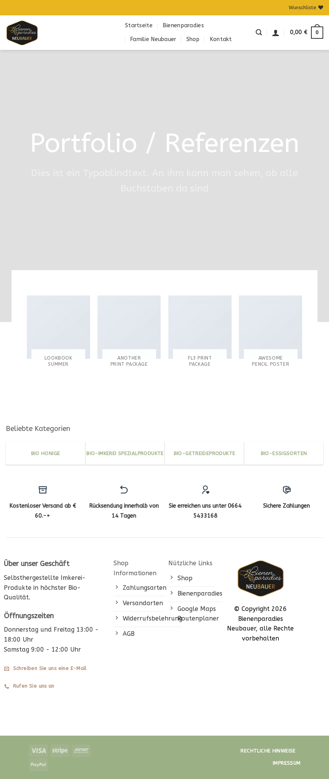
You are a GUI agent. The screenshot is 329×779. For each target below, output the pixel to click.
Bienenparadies (183, 25)
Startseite (139, 25)
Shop (193, 39)
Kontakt (221, 39)
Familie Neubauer (153, 39)
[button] (259, 32)
